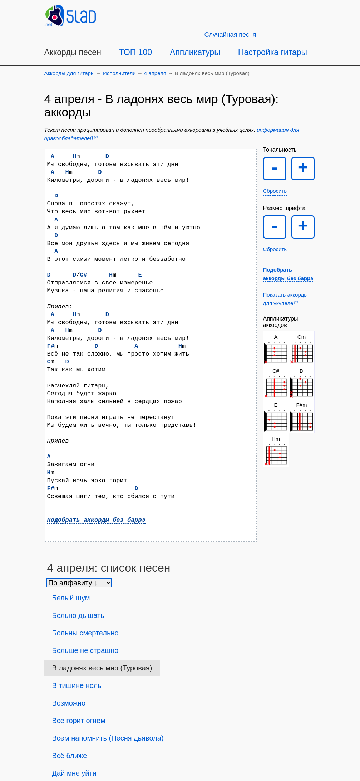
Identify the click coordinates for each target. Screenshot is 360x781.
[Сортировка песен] (79, 582)
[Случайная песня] (230, 34)
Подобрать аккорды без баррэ (96, 520)
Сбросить (275, 191)
